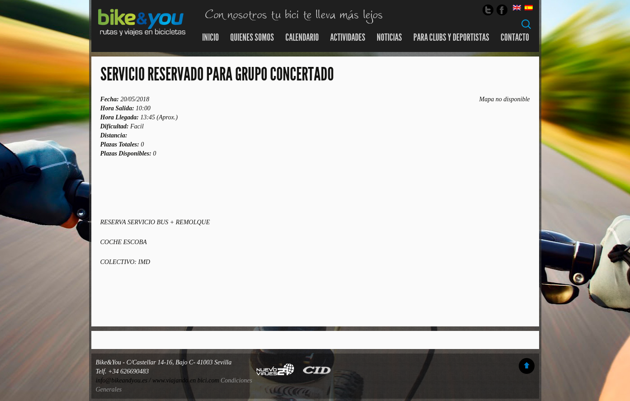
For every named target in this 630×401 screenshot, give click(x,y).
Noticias (389, 37)
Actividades (347, 37)
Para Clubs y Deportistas (451, 37)
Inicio (210, 37)
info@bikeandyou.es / (124, 380)
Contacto (515, 37)
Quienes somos (252, 37)
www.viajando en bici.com (185, 380)
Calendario (302, 37)
